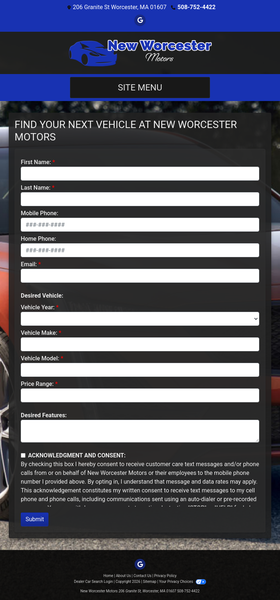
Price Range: (37, 383)
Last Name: (36, 187)
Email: (29, 264)
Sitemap (149, 582)
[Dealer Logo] (140, 53)
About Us (123, 576)
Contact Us (142, 576)
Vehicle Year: (38, 307)
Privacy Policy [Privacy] (165, 576)
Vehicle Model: (40, 358)
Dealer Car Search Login (93, 582)
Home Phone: (38, 238)
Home (108, 576)
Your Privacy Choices (182, 582)
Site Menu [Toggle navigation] (140, 87)
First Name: (36, 162)
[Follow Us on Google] (140, 20)
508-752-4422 (196, 7)
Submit (35, 519)
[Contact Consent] (23, 455)
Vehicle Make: (39, 332)
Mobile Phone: (39, 213)
